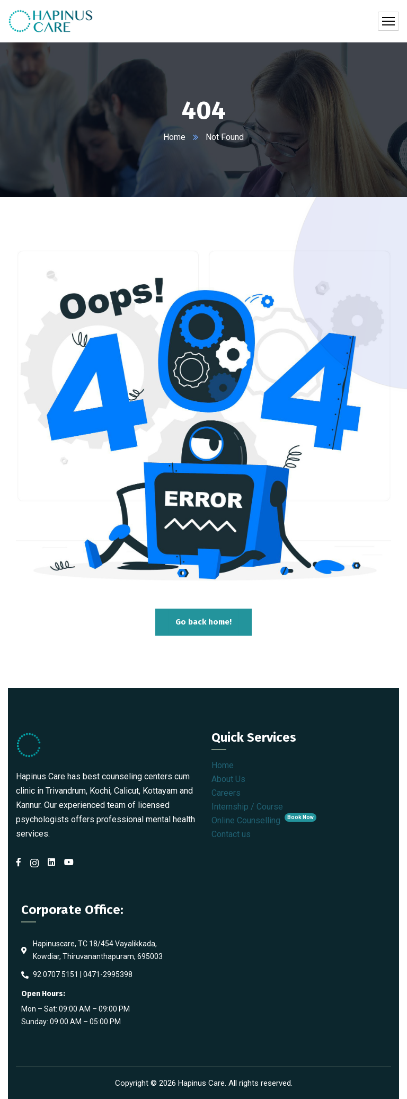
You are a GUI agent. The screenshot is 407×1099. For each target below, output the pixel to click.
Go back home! (203, 622)
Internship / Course (247, 807)
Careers (226, 793)
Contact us (231, 834)
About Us (228, 779)
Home (174, 137)
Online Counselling (263, 820)
